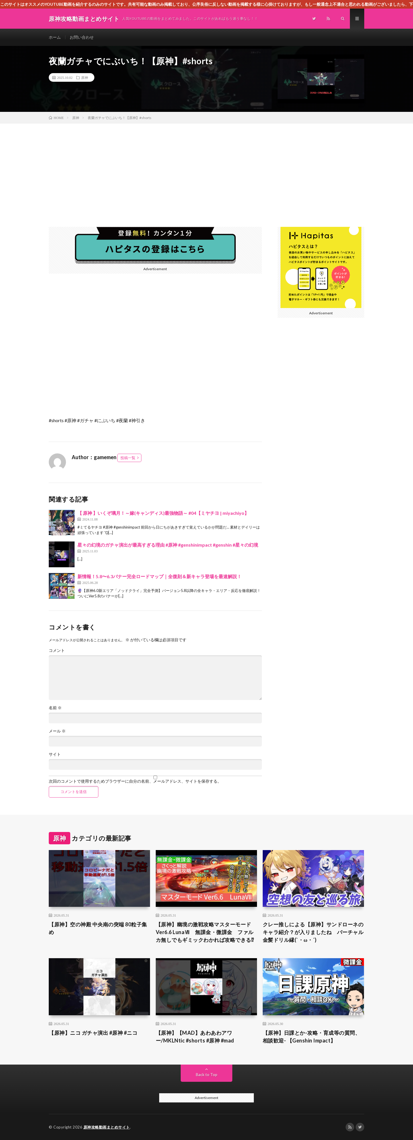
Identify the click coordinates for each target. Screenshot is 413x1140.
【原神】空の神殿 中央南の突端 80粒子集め (98, 928)
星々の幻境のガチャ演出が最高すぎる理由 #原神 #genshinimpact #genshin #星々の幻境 (167, 544)
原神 (84, 77)
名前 (55, 708)
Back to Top (206, 1074)
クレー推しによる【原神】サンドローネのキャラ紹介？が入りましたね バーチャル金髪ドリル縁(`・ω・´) (313, 932)
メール (57, 731)
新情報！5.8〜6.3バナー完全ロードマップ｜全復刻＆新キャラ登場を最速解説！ (159, 576)
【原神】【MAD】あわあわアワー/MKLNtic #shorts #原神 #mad (195, 1037)
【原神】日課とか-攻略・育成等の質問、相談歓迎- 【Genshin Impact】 (312, 1037)
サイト (55, 754)
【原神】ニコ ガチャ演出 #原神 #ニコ (93, 1033)
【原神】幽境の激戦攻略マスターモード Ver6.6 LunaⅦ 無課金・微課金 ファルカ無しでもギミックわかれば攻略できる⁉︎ (205, 932)
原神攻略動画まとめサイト (106, 1127)
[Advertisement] (206, 166)
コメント (57, 650)
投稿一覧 (127, 457)
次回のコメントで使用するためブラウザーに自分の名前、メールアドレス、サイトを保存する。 (135, 781)
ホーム (55, 37)
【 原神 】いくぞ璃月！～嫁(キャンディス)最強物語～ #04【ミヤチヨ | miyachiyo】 (163, 513)
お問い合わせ (82, 37)
